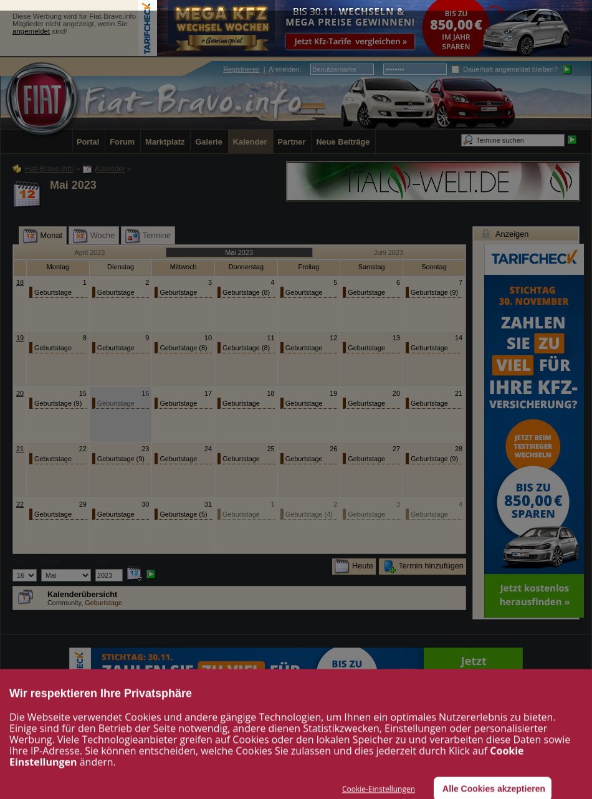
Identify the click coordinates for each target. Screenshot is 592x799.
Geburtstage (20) (304, 293)
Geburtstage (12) (366, 293)
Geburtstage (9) (434, 292)
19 (20, 338)
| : (262, 69)
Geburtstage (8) (246, 292)
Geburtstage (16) (53, 293)
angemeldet (31, 31)
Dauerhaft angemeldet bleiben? (504, 69)
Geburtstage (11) (429, 348)
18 (20, 282)
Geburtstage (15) (116, 293)
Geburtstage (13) (178, 293)
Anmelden (284, 69)
